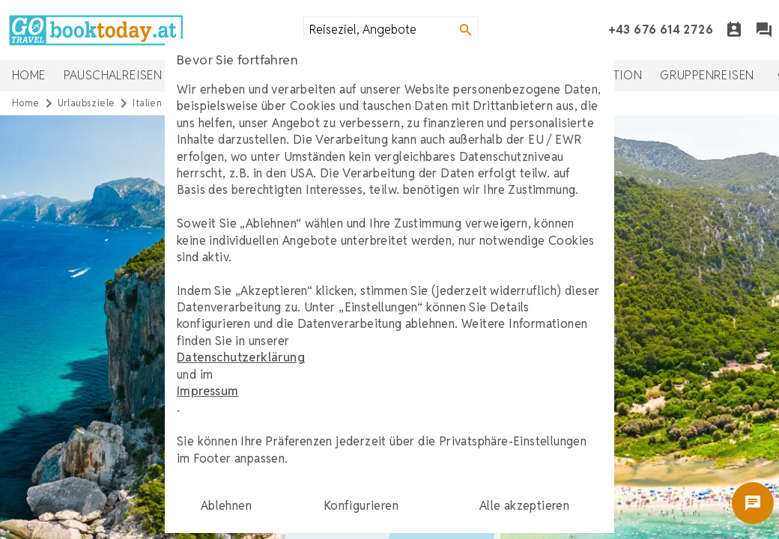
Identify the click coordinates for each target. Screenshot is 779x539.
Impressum (208, 391)
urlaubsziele (86, 103)
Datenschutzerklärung (241, 357)
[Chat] (764, 30)
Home (29, 75)
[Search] (466, 30)
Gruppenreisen (707, 75)
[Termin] (734, 30)
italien (147, 103)
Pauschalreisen (113, 75)
